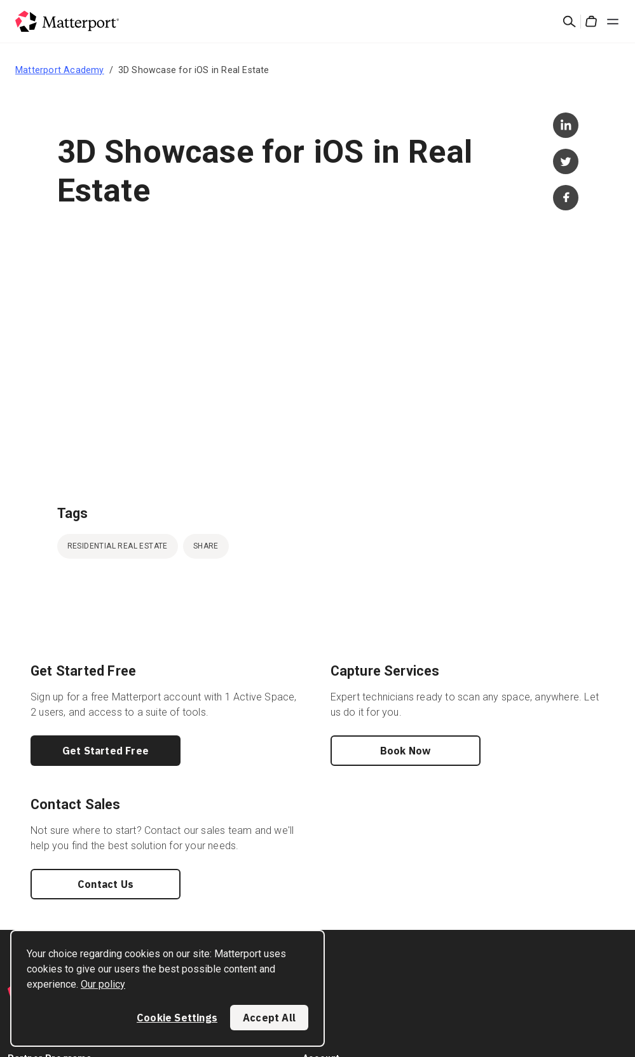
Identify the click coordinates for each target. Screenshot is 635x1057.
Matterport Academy (59, 70)
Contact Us (105, 884)
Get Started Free (105, 750)
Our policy (103, 984)
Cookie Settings (177, 1017)
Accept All (269, 1017)
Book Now (405, 750)
